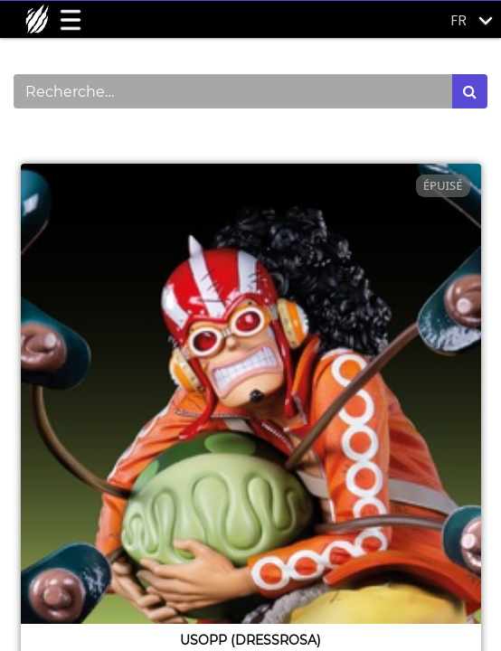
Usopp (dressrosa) (250, 640)
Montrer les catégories (109, 139)
